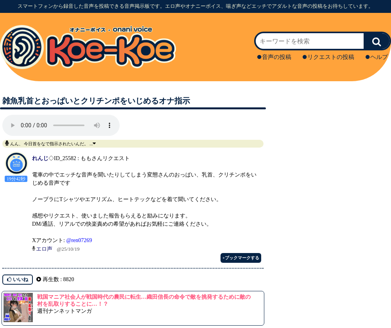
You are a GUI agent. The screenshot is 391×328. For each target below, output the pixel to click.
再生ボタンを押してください (61, 125)
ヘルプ (377, 57)
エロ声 (44, 249)
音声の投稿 (274, 57)
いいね (17, 279)
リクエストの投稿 (328, 57)
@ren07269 (79, 240)
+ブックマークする (240, 257)
